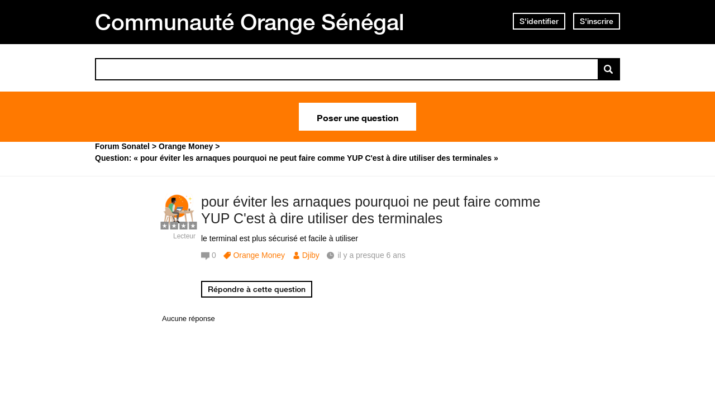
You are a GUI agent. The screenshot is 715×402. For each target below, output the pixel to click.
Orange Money (259, 255)
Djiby (311, 255)
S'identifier (539, 21)
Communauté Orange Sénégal (249, 22)
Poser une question (357, 116)
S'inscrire (596, 21)
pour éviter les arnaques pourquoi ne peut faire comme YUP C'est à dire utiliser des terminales (370, 210)
